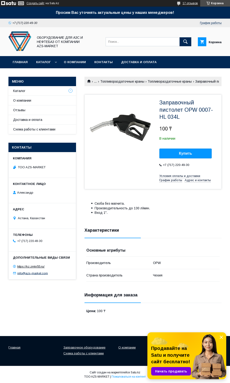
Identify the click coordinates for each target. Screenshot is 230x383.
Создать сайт (35, 3)
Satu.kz (135, 372)
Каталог (43, 62)
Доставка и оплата (139, 62)
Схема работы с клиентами (34, 129)
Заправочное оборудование (84, 347)
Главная (20, 62)
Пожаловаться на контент (128, 376)
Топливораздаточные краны (122, 81)
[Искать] (185, 41)
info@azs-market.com (32, 273)
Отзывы (19, 110)
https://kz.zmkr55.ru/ (31, 266)
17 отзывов (190, 3)
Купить (185, 153)
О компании (75, 62)
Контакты (103, 62)
